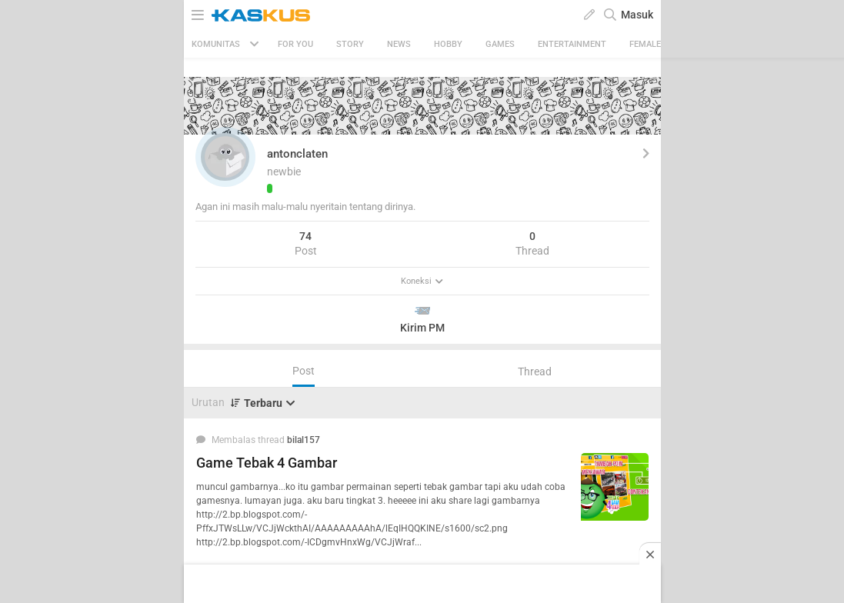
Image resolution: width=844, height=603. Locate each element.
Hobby (448, 44)
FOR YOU (295, 44)
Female (645, 44)
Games (500, 44)
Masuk (637, 14)
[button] (225, 157)
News (399, 44)
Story (350, 44)
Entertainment (572, 44)
